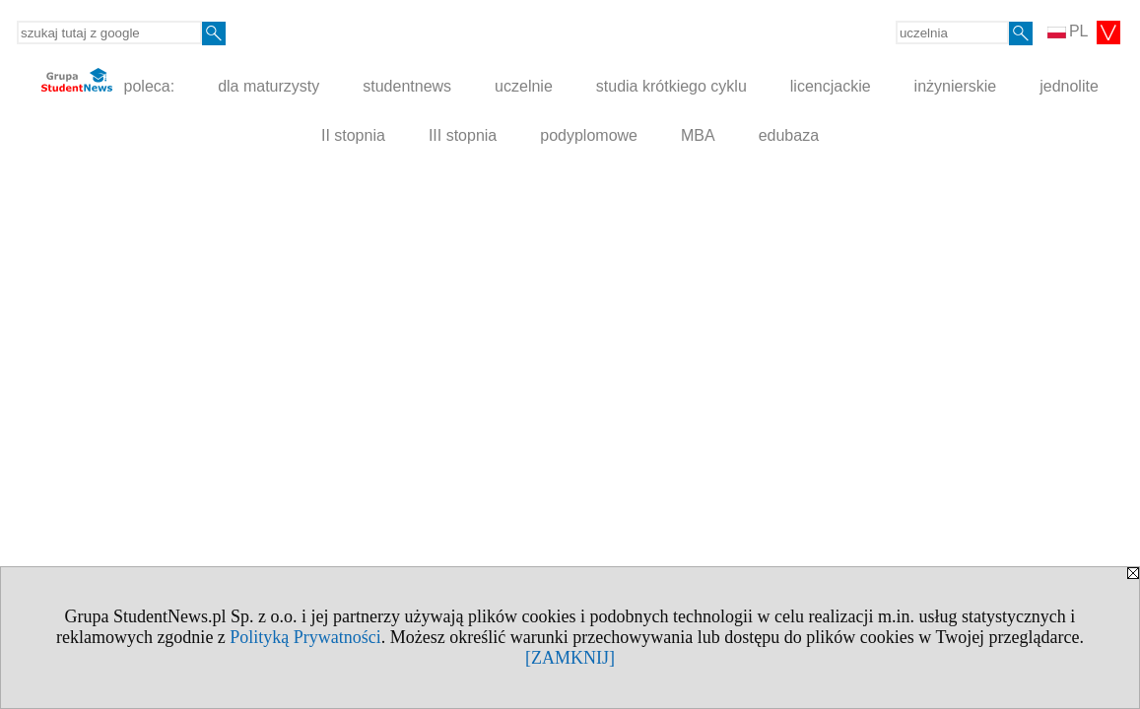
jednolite (1069, 86)
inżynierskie (955, 86)
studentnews (407, 86)
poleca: (107, 81)
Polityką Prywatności (305, 637)
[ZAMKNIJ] (570, 658)
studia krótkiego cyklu (671, 86)
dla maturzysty (268, 86)
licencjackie (830, 86)
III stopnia (463, 135)
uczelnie (524, 86)
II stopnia (353, 135)
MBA (698, 135)
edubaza (789, 135)
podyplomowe (588, 135)
